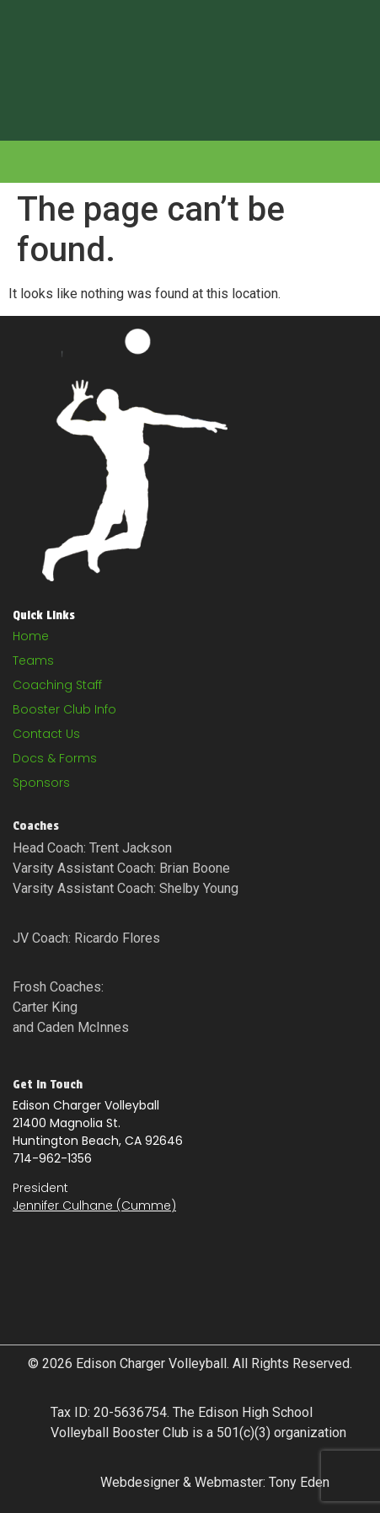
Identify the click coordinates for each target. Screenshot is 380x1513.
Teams (33, 660)
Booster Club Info (64, 709)
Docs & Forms (55, 758)
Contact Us (46, 733)
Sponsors (41, 782)
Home (31, 636)
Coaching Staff (57, 684)
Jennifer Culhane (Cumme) (94, 1205)
